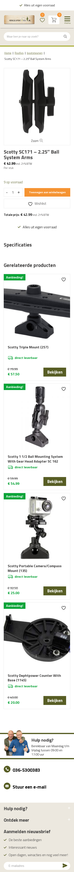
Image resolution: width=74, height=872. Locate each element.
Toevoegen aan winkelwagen (47, 192)
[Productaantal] (13, 192)
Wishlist (42, 17)
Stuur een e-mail (29, 786)
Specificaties (18, 245)
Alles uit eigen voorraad (39, 5)
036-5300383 (26, 770)
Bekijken (55, 372)
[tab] (18, 245)
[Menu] (67, 20)
